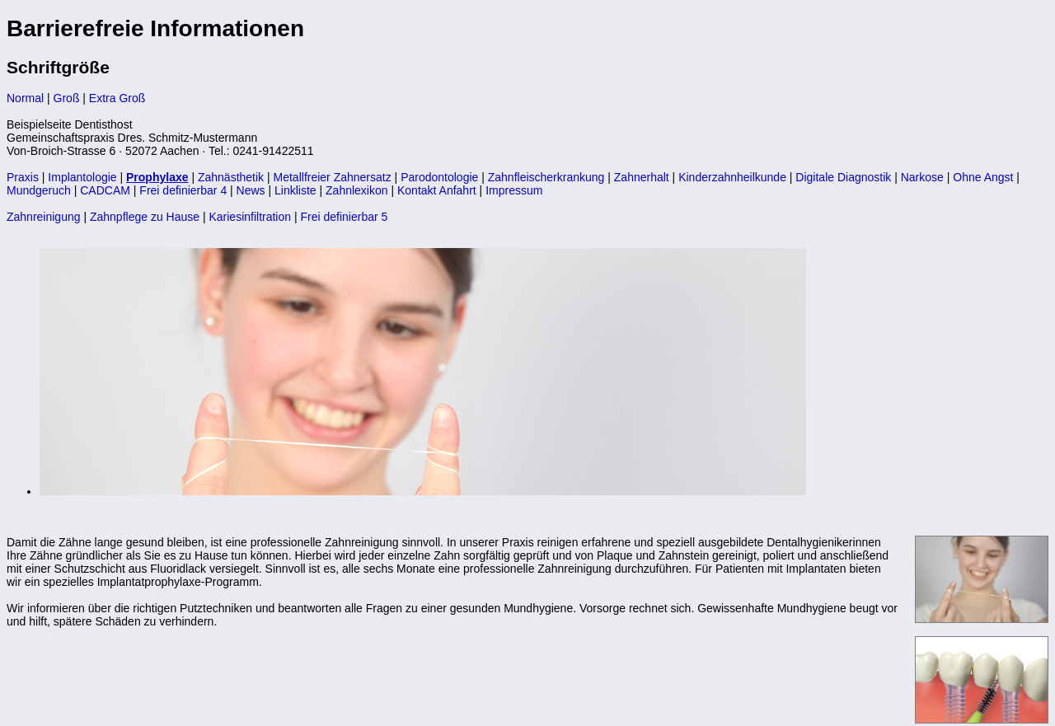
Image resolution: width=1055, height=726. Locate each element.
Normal (25, 98)
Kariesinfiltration (250, 216)
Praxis (23, 177)
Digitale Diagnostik (843, 177)
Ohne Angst (983, 177)
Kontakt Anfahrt (436, 190)
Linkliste (295, 190)
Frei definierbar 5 (343, 216)
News (251, 190)
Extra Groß (117, 98)
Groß (67, 98)
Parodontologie (439, 177)
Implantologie (82, 177)
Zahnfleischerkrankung (546, 177)
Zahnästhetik (231, 177)
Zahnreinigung (44, 216)
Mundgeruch (39, 190)
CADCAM (105, 190)
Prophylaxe (157, 177)
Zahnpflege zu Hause (144, 216)
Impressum (513, 190)
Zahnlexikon (357, 190)
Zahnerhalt (641, 177)
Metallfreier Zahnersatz (333, 177)
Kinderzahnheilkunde (732, 177)
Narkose (922, 177)
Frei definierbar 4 (183, 190)
